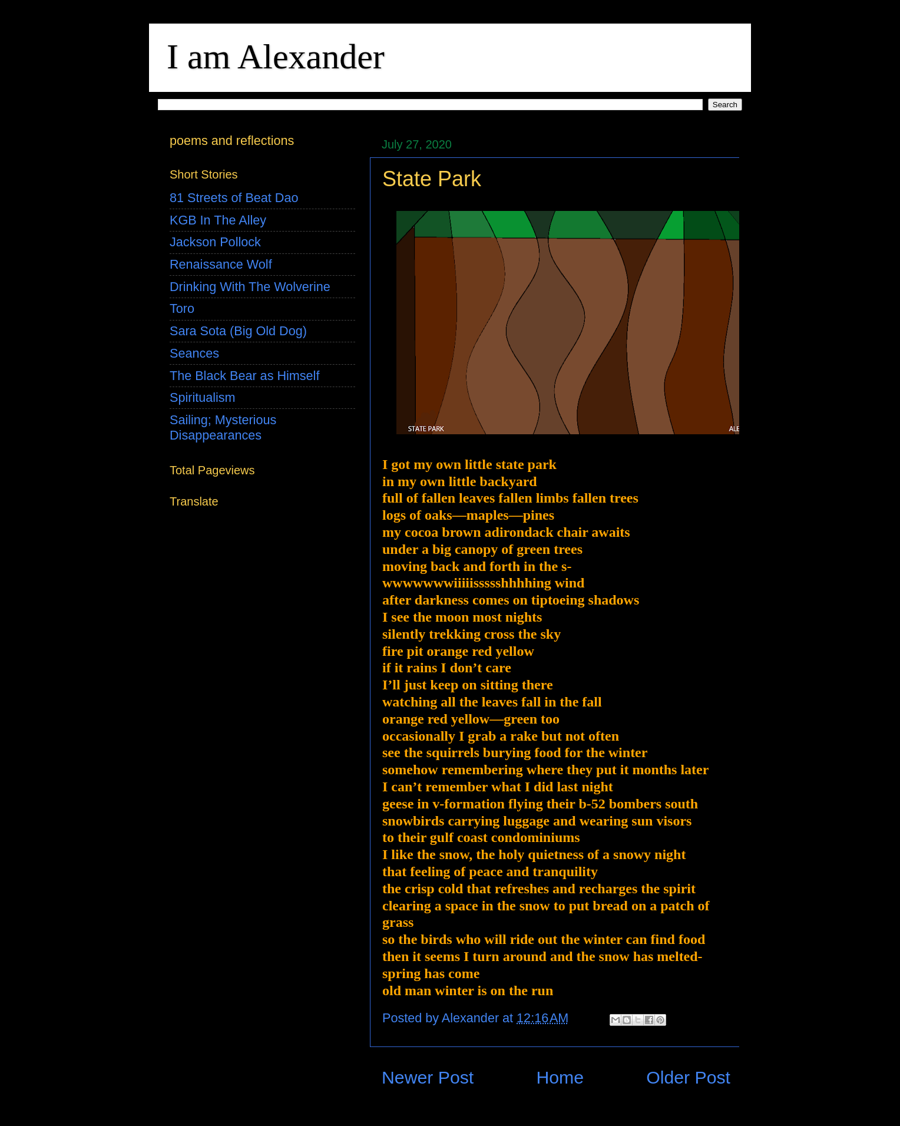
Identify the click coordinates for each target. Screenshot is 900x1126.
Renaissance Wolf (221, 264)
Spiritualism (203, 397)
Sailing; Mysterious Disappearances (223, 427)
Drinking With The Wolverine (250, 286)
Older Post (688, 1077)
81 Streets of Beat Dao (234, 197)
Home (560, 1077)
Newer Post (428, 1077)
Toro (182, 308)
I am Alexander (276, 56)
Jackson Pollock (215, 242)
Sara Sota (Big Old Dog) (238, 330)
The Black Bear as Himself (244, 375)
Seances (194, 353)
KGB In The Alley (218, 220)
